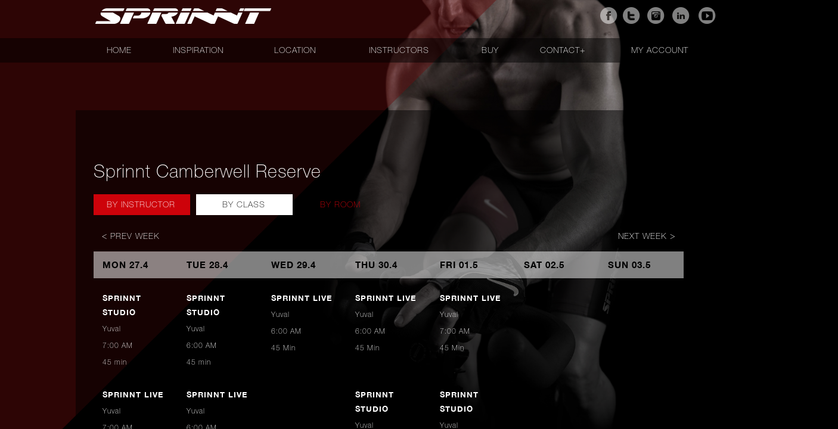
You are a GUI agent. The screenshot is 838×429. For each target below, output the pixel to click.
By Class (243, 204)
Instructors (399, 50)
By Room (340, 204)
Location (295, 50)
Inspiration (198, 50)
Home (119, 50)
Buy (490, 50)
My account (659, 50)
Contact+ (562, 50)
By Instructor (141, 204)
